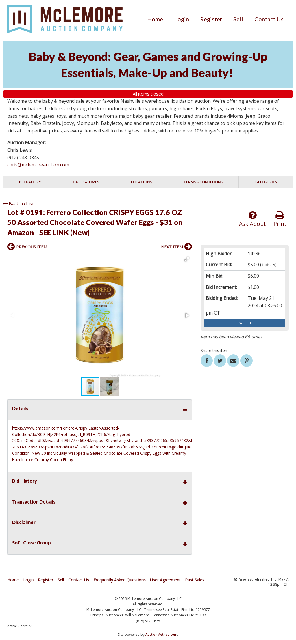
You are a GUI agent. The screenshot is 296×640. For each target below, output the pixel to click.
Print (279, 219)
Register (211, 19)
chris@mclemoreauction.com (38, 165)
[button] (186, 259)
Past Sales (194, 580)
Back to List (18, 204)
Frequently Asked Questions (119, 580)
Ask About (252, 219)
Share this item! (215, 350)
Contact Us (269, 19)
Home (155, 19)
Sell (238, 19)
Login (181, 19)
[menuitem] (155, 19)
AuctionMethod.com (161, 634)
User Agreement (165, 580)
